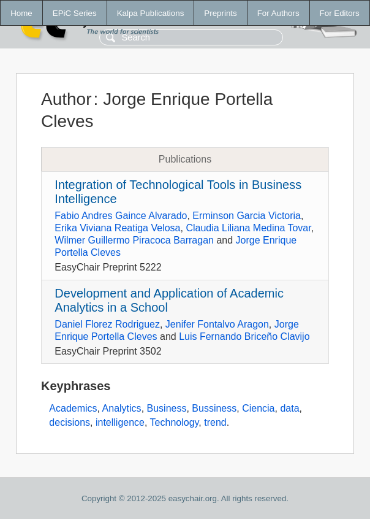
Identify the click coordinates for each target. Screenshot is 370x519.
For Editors (340, 13)
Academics (73, 408)
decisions (69, 422)
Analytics (122, 408)
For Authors (278, 13)
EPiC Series (75, 13)
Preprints (220, 13)
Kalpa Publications (150, 13)
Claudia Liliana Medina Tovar (248, 228)
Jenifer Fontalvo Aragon (217, 324)
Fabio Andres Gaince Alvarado (121, 215)
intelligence (120, 422)
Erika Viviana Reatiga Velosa (117, 228)
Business (167, 408)
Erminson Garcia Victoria (246, 215)
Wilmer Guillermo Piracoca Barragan (134, 240)
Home (21, 13)
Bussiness (214, 408)
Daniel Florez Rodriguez (107, 324)
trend (215, 422)
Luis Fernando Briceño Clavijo (244, 336)
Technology (174, 422)
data (289, 408)
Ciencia (258, 408)
